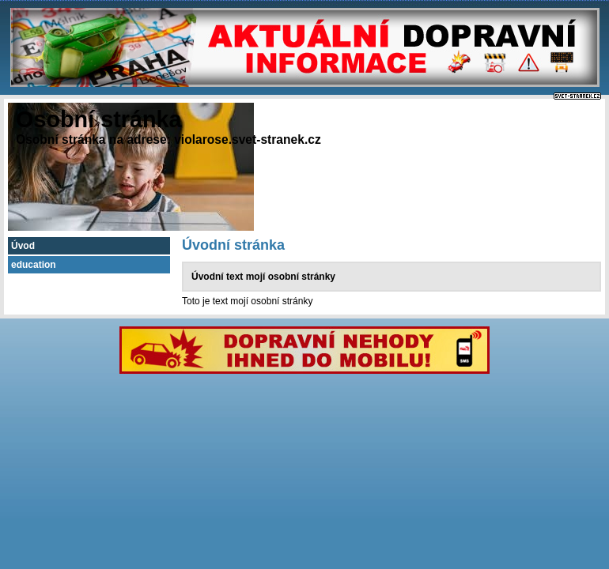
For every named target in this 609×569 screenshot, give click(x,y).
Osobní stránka (99, 119)
